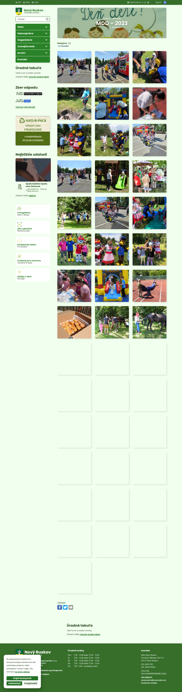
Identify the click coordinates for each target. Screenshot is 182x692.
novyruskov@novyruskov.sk (153, 680)
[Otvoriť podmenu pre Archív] (46, 52)
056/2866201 (146, 677)
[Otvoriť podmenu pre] (46, 27)
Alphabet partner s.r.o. (47, 661)
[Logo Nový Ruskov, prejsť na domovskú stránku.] (33, 11)
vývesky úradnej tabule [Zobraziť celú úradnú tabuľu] (39, 77)
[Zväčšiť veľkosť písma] (148, 2)
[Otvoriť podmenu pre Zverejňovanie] (46, 46)
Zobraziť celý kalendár (25, 107)
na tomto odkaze (22, 672)
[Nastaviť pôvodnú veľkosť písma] (145, 2)
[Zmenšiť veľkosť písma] (142, 2)
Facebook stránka (149, 683)
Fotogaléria (63, 46)
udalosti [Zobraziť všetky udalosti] (32, 195)
